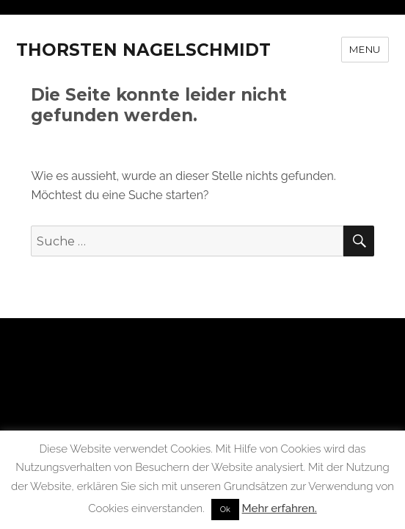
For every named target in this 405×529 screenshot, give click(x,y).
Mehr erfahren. (279, 508)
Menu (364, 49)
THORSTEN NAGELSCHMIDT (143, 50)
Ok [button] (225, 509)
